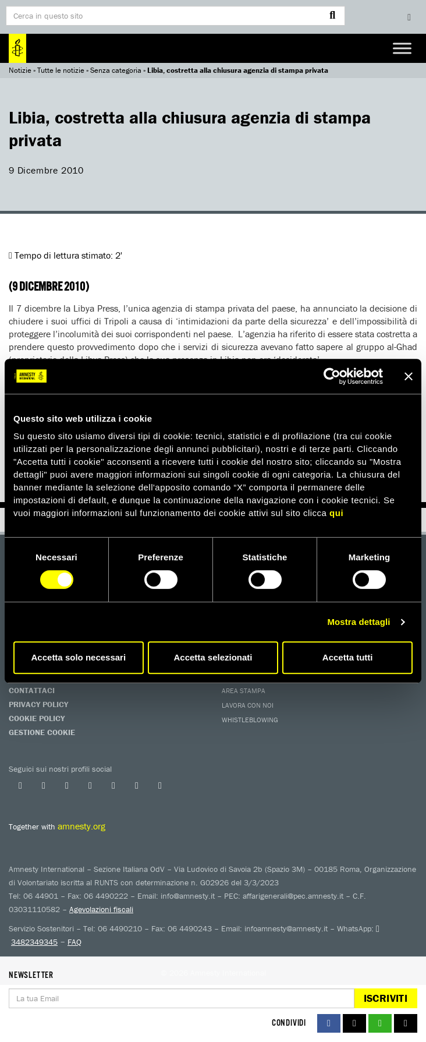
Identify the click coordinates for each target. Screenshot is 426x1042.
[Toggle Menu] (402, 48)
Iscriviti (385, 998)
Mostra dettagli (358, 622)
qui (336, 513)
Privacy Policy (38, 704)
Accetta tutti (347, 657)
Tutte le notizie (60, 70)
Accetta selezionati (212, 657)
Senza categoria (115, 70)
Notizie (20, 70)
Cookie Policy (37, 718)
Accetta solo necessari (78, 657)
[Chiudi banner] (408, 376)
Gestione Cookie (42, 732)
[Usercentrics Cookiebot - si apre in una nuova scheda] (332, 376)
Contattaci (32, 690)
